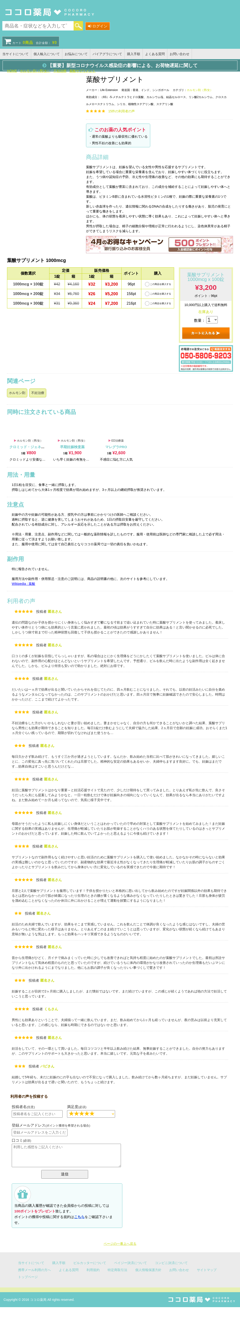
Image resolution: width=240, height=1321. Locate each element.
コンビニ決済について (171, 1263)
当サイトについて (15, 54)
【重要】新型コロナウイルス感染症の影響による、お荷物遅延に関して (120, 65)
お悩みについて (76, 54)
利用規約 (93, 1270)
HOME (12, 71)
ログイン (97, 26)
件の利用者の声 (121, 111)
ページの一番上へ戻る (120, 1243)
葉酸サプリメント (82, 71)
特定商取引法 (117, 1270)
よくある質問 (155, 54)
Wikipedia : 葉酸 (23, 584)
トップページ (28, 1277)
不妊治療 (60, 71)
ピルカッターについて (89, 1263)
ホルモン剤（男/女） (35, 71)
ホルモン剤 (17, 393)
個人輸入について (47, 54)
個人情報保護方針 (148, 1270)
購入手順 (133, 54)
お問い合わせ (179, 54)
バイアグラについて (107, 54)
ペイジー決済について (130, 1263)
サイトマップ (207, 1270)
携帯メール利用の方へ (34, 1270)
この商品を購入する (160, 284)
